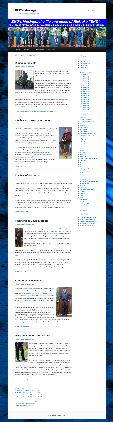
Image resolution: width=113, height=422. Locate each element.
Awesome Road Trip (21, 403)
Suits (81, 195)
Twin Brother (83, 199)
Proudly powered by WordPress (56, 415)
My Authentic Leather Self (87, 223)
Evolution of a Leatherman (88, 217)
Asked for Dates (20, 405)
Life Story (83, 173)
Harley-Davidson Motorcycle (28, 111)
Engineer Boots (84, 146)
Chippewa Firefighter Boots (88, 133)
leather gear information (87, 169)
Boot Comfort (84, 127)
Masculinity (83, 177)
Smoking (82, 193)
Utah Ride (83, 202)
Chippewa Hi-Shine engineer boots (25, 295)
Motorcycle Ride (51, 111)
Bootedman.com (28, 49)
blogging (82, 125)
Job (81, 162)
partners (82, 185)
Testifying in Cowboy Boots (31, 220)
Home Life (23, 166)
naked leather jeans (46, 293)
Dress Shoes (83, 144)
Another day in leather (28, 280)
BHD (33, 66)
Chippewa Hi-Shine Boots (87, 135)
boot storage (83, 129)
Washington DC (84, 204)
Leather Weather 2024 (86, 225)
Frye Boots (83, 152)
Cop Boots (83, 138)
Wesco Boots (84, 208)
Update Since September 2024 (89, 221)
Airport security (84, 117)
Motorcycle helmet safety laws (89, 181)
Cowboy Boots (24, 211)
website (82, 206)
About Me (18, 49)
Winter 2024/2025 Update (87, 219)
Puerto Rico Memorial (86, 189)
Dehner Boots (84, 142)
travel (81, 197)
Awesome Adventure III (87, 121)
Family (82, 148)
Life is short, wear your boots (33, 120)
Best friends (83, 123)
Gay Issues (83, 154)
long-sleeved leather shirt (32, 293)
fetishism (82, 150)
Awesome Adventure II (86, 119)
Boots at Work (84, 131)
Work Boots (83, 210)
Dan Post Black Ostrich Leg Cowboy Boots (53, 231)
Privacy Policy (51, 49)
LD (80, 166)
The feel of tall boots (27, 175)
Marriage (82, 175)
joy (81, 164)
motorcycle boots (41, 111)
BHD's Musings (25, 10)
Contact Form (40, 49)
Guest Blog (83, 156)
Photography (84, 187)
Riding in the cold (25, 63)
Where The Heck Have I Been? (24, 401)
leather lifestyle (24, 326)
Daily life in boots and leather (32, 335)
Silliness (82, 191)
